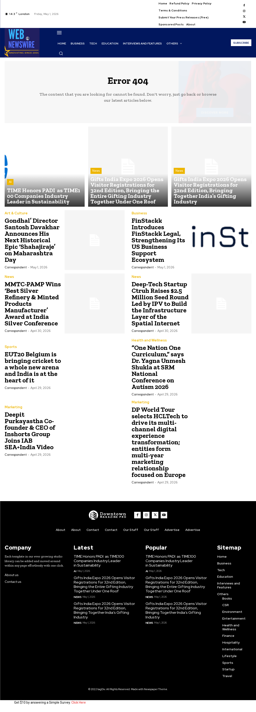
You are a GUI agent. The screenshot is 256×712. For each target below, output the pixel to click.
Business (139, 216)
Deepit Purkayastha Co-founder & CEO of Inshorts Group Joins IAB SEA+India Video (30, 433)
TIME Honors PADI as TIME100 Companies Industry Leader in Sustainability (98, 562)
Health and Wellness (147, 343)
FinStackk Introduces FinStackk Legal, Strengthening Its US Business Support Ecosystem (158, 242)
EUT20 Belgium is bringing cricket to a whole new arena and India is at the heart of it (33, 370)
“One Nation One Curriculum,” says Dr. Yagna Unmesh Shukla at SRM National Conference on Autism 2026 (159, 369)
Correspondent (16, 270)
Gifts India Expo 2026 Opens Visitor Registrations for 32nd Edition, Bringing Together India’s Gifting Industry (103, 610)
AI (10, 189)
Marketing (13, 410)
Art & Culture (15, 216)
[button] (61, 53)
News (96, 184)
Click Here (78, 704)
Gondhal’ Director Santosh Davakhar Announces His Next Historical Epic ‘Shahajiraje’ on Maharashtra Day (32, 242)
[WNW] (109, 517)
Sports (10, 349)
